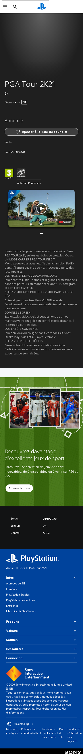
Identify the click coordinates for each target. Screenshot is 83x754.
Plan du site (61, 733)
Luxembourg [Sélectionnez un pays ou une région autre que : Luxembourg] (20, 724)
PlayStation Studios (18, 594)
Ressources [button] (41, 649)
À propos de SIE (15, 583)
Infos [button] (41, 577)
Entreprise (12, 606)
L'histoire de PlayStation (20, 611)
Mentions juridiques (12, 731)
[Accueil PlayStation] (41, 7)
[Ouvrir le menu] (5, 6)
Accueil (10, 568)
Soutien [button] (41, 640)
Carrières (11, 589)
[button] (41, 208)
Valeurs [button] (41, 631)
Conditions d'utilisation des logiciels (75, 735)
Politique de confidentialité (30, 731)
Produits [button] (41, 622)
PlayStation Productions (20, 600)
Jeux (22, 568)
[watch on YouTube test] (64, 222)
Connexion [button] (41, 658)
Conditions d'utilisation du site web (49, 733)
